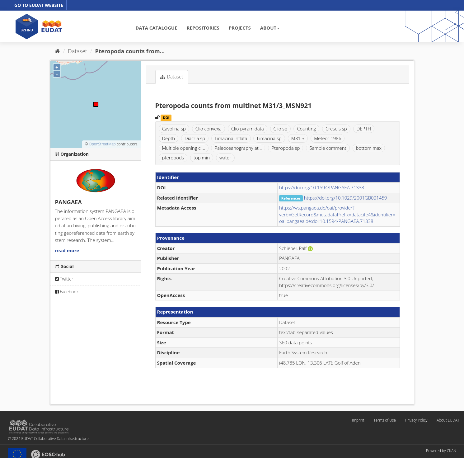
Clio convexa (208, 128)
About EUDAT (448, 420)
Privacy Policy (416, 420)
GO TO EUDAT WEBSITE (38, 5)
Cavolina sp (174, 128)
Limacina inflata (231, 138)
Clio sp (281, 128)
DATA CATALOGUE (156, 28)
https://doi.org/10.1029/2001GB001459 (345, 198)
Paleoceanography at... (238, 148)
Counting (306, 128)
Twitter (64, 279)
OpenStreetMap (102, 144)
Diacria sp (195, 138)
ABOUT (269, 28)
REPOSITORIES (203, 28)
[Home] (57, 51)
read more (67, 250)
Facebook (67, 292)
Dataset (77, 51)
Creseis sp (336, 128)
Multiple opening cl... (183, 148)
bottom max (369, 148)
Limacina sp (269, 138)
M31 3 (298, 138)
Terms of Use (384, 420)
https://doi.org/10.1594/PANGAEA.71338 (321, 187)
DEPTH (364, 128)
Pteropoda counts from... (130, 51)
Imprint (358, 420)
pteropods (173, 157)
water (225, 157)
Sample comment (327, 148)
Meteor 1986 (327, 138)
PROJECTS (240, 28)
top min (202, 157)
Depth (168, 138)
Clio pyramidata (247, 128)
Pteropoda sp (285, 148)
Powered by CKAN (441, 450)
